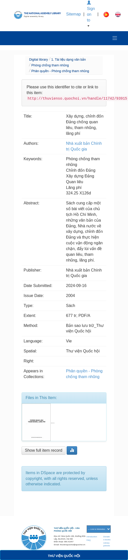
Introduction (92, 537)
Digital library (38, 59)
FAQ (89, 540)
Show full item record (43, 450)
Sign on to (91, 13)
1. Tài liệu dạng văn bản (68, 59)
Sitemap (73, 14)
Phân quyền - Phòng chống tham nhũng (60, 71)
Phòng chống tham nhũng (50, 65)
